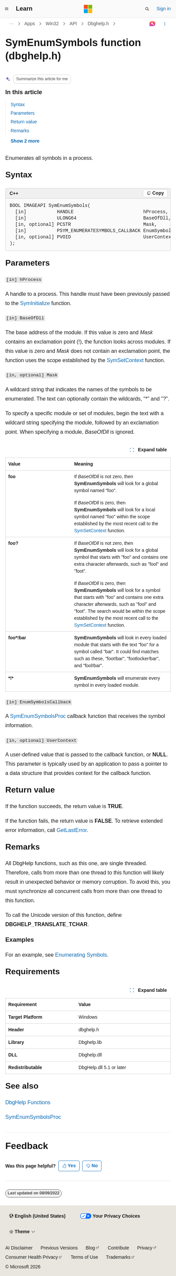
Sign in (163, 8)
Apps (30, 23)
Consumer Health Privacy (31, 1257)
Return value (24, 121)
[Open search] (147, 9)
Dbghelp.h (98, 23)
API (73, 23)
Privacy (144, 1247)
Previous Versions (59, 1247)
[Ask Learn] (152, 24)
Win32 (52, 23)
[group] (88, 225)
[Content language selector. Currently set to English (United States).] (37, 1216)
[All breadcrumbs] (11, 24)
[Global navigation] (6, 9)
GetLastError (72, 830)
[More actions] (165, 24)
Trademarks (118, 1257)
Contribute (118, 1247)
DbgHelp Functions (27, 1102)
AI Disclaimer (18, 1247)
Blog (90, 1247)
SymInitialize (35, 303)
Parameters (22, 113)
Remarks (20, 130)
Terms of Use (84, 1257)
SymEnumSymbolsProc (38, 716)
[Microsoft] (88, 9)
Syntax (18, 104)
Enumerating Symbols (81, 955)
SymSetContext (125, 360)
